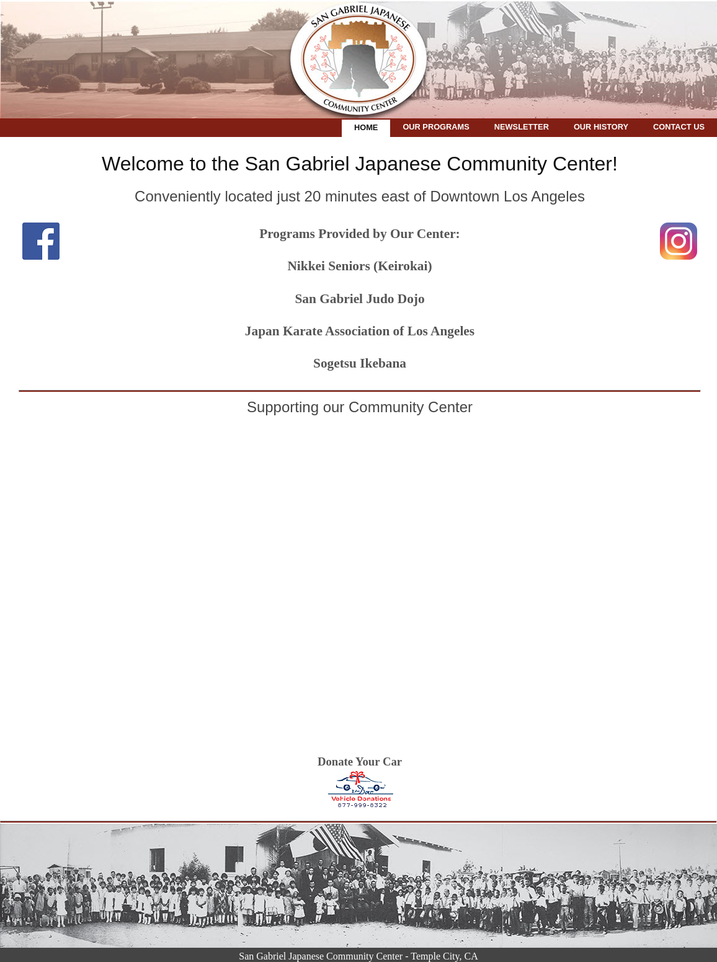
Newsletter (521, 126)
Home (366, 127)
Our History (601, 126)
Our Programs (436, 126)
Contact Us (679, 126)
